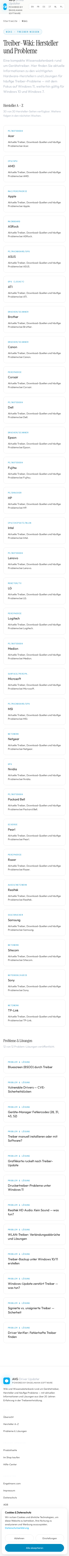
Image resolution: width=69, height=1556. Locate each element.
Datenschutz (10, 1497)
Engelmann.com (12, 1483)
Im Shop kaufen (11, 1457)
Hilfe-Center (10, 1464)
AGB (5, 1504)
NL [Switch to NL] (55, 6)
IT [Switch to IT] (50, 6)
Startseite (10, 21)
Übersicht (8, 1416)
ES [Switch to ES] (44, 6)
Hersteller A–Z (11, 1424)
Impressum (9, 1490)
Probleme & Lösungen (15, 1431)
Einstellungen (50, 1538)
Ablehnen (19, 1538)
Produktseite (10, 1450)
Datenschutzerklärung (17, 1527)
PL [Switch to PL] (61, 6)
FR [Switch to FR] (38, 6)
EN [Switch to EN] (32, 6)
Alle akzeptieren (34, 1547)
